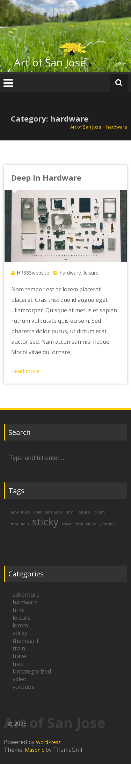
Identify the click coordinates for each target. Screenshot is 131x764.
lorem (20, 625)
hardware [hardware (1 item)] (54, 512)
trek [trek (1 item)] (79, 524)
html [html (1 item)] (70, 512)
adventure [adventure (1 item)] (20, 512)
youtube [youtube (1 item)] (107, 524)
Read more (25, 371)
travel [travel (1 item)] (67, 524)
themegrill (26, 641)
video (20, 679)
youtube (24, 687)
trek (18, 664)
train (19, 648)
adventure (26, 594)
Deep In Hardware (46, 177)
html (18, 610)
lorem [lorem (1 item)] (99, 512)
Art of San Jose (50, 62)
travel (20, 656)
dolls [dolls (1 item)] (37, 512)
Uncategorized (32, 671)
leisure (91, 272)
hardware (70, 272)
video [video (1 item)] (91, 524)
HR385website (33, 272)
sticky (20, 633)
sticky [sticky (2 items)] (45, 522)
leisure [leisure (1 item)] (84, 512)
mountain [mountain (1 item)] (20, 524)
